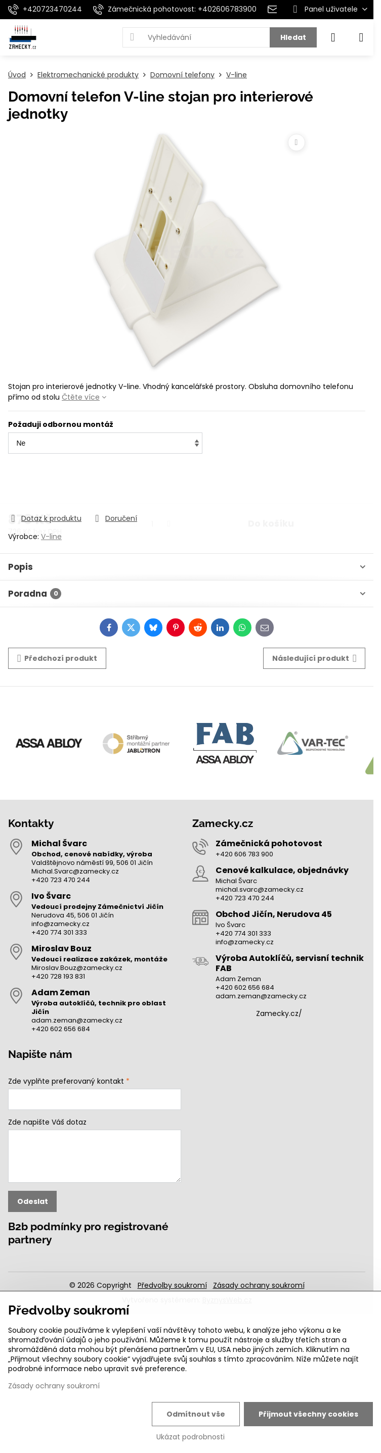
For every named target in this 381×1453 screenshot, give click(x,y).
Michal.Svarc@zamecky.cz (75, 871)
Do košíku (271, 484)
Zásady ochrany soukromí (259, 1285)
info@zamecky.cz (60, 924)
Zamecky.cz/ (279, 1013)
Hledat (293, 37)
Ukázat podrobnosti (190, 1437)
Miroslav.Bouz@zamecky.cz (76, 968)
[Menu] (361, 37)
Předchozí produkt (57, 658)
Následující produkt (314, 658)
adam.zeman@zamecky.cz (76, 1020)
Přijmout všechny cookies (308, 1414)
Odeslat (32, 1201)
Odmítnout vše (195, 1414)
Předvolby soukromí (172, 1285)
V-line (51, 536)
